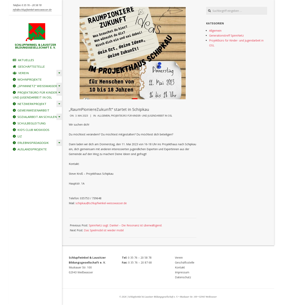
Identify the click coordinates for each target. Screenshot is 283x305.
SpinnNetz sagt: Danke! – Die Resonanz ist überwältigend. (125, 225)
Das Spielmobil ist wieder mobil (104, 230)
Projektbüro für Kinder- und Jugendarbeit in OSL (141, 115)
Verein (179, 257)
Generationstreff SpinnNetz (226, 35)
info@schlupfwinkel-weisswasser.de (32, 9)
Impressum (182, 272)
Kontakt (180, 267)
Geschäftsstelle (184, 262)
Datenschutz (183, 277)
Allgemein (103, 115)
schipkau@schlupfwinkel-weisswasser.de (101, 203)
